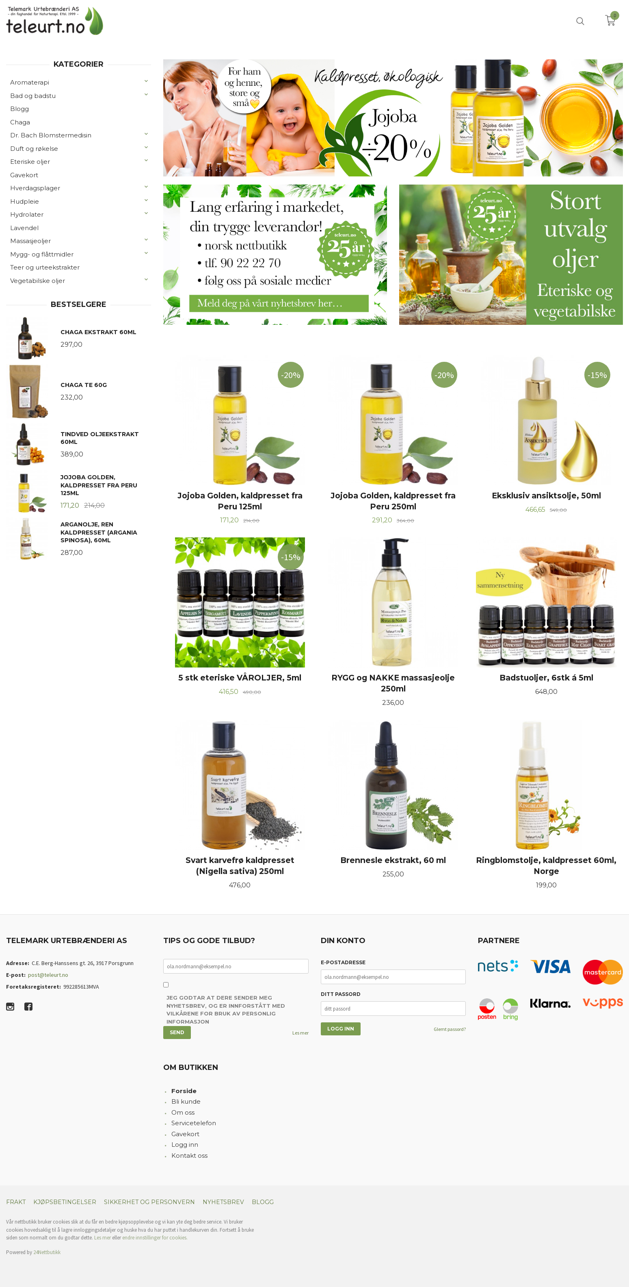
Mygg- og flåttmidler (41, 254)
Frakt (16, 1202)
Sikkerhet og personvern (149, 1202)
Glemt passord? (450, 1029)
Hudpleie (24, 201)
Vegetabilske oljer (37, 281)
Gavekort (24, 175)
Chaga (20, 122)
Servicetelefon (193, 1123)
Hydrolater (26, 214)
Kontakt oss (189, 1155)
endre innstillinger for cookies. (155, 1237)
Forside (184, 1091)
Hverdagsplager (35, 188)
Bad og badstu (33, 96)
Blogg (19, 109)
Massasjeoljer (30, 241)
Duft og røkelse (34, 148)
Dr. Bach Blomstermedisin (50, 135)
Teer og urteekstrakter (45, 267)
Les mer (300, 1033)
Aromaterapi (29, 82)
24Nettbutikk (47, 1252)
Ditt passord (341, 994)
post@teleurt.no (48, 974)
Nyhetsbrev (223, 1202)
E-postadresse (343, 962)
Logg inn (184, 1144)
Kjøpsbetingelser (64, 1202)
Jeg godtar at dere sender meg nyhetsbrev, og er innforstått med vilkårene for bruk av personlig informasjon (225, 1009)
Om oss (183, 1112)
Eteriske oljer (30, 161)
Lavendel (24, 228)
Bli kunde (186, 1101)
